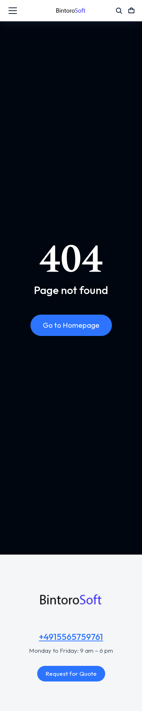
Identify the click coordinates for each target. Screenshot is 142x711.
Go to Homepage (71, 325)
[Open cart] (131, 10)
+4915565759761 (71, 636)
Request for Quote (71, 673)
